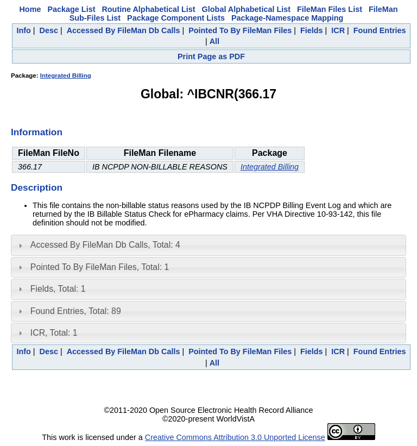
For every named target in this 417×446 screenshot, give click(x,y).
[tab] (208, 245)
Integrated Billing (65, 75)
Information (36, 132)
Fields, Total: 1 (58, 288)
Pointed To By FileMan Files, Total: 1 (99, 267)
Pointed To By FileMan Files (240, 30)
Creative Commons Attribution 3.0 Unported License (235, 437)
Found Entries (379, 30)
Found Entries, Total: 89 (75, 311)
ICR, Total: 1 (54, 332)
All (214, 41)
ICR (338, 30)
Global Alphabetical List (246, 9)
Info (23, 30)
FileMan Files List (329, 9)
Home (30, 9)
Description (36, 187)
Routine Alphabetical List (148, 9)
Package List (71, 9)
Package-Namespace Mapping (287, 18)
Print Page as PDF (211, 56)
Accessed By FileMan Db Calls (123, 30)
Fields (311, 30)
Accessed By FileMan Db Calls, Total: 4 (105, 244)
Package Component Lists (176, 18)
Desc (49, 30)
